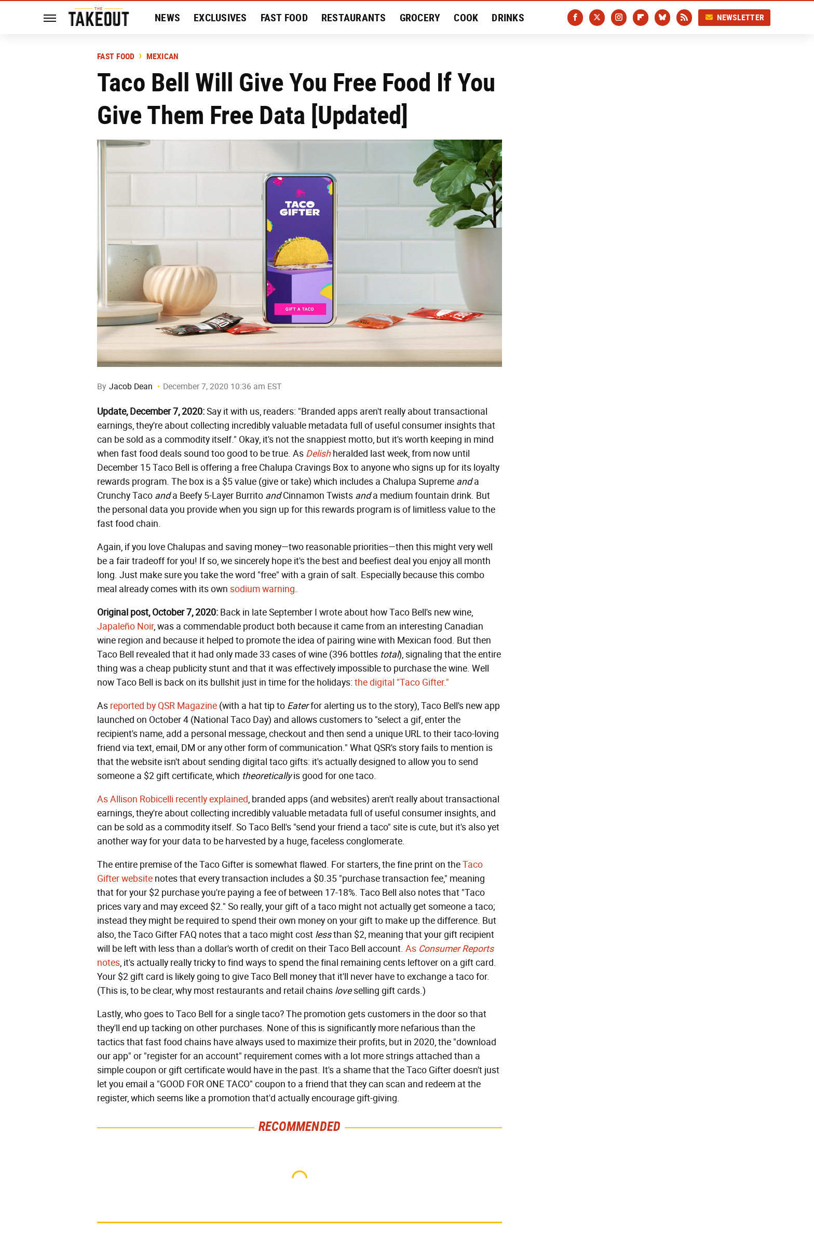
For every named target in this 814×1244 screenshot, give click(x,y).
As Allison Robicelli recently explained (172, 799)
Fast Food (284, 17)
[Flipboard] (640, 17)
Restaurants (353, 17)
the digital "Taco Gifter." (402, 682)
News (167, 17)
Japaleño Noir (125, 626)
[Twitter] (597, 17)
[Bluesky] (662, 17)
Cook (466, 17)
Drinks (508, 17)
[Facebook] (575, 17)
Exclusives (220, 17)
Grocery (420, 17)
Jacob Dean (131, 386)
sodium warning (262, 589)
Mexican (162, 56)
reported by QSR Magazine (163, 706)
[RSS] (684, 17)
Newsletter (734, 17)
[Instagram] (619, 17)
